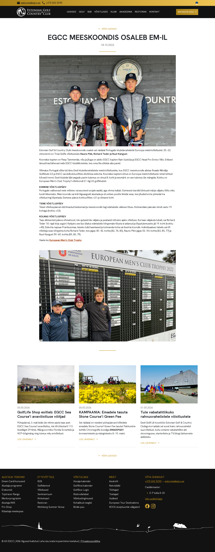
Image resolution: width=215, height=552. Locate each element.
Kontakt (154, 11)
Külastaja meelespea (12, 511)
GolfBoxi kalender (83, 485)
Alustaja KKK (8, 502)
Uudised (71, 11)
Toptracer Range (11, 494)
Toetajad (113, 494)
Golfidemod (44, 485)
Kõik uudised (107, 29)
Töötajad (113, 489)
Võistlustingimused (83, 498)
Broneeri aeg (187, 12)
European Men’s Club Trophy (65, 240)
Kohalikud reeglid (82, 502)
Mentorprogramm (11, 498)
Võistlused (101, 11)
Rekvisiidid (114, 485)
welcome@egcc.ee (174, 481)
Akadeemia (125, 11)
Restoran (140, 11)
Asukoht (113, 481)
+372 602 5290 (153, 481)
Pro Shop (7, 507)
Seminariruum (45, 494)
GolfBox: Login (81, 489)
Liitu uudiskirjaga (153, 498)
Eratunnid (7, 489)
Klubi (114, 11)
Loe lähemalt (26, 439)
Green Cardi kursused (13, 481)
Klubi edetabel (81, 494)
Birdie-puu (78, 507)
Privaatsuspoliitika (90, 541)
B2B (89, 11)
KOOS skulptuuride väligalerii (124, 507)
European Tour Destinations (124, 502)
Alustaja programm (12, 485)
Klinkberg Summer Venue (51, 507)
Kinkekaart (43, 498)
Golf (82, 11)
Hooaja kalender (82, 481)
